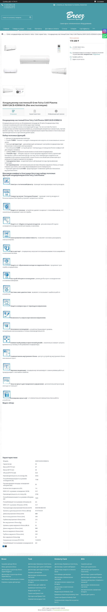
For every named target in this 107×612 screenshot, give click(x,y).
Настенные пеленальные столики (13, 579)
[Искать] (30, 17)
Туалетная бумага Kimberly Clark (65, 597)
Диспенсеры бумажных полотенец (39, 564)
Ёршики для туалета (88, 594)
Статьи (64, 29)
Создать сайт (7, 1)
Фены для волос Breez (9, 567)
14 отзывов (100, 1)
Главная (6, 29)
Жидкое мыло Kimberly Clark (64, 592)
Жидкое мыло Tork (34, 590)
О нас (29, 29)
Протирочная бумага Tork (36, 596)
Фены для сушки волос (88, 567)
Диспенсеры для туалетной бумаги (39, 567)
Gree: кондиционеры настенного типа (20, 34)
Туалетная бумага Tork (35, 593)
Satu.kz (63, 608)
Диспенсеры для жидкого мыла (38, 570)
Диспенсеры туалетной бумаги (65, 567)
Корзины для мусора (35, 572)
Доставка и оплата (52, 29)
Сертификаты (84, 29)
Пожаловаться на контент (61, 610)
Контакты (38, 29)
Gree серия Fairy (41, 34)
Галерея (73, 29)
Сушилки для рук (86, 564)
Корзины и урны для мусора (11, 582)
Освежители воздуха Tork (36, 599)
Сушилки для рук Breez (9, 564)
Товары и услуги (18, 29)
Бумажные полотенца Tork (37, 588)
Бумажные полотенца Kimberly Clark (67, 594)
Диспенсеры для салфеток (37, 585)
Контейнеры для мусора (63, 574)
